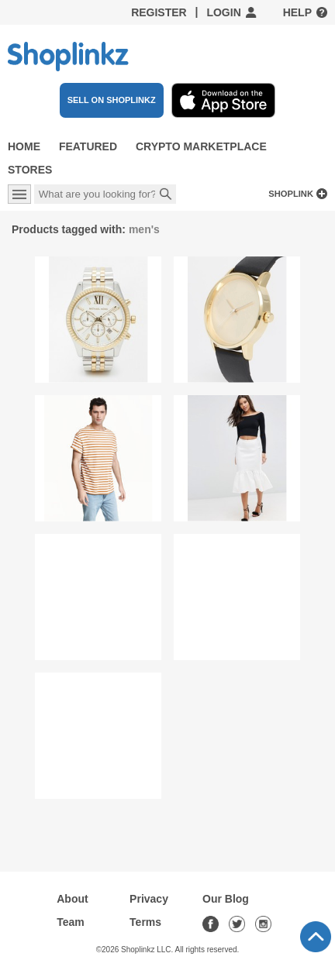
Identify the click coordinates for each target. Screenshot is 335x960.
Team (71, 922)
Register (159, 12)
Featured (88, 146)
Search (166, 195)
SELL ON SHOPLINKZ (111, 100)
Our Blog (225, 899)
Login (223, 12)
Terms (145, 922)
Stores (30, 169)
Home (24, 146)
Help (297, 12)
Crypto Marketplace (201, 146)
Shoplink (290, 193)
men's (144, 229)
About (72, 899)
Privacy (149, 899)
